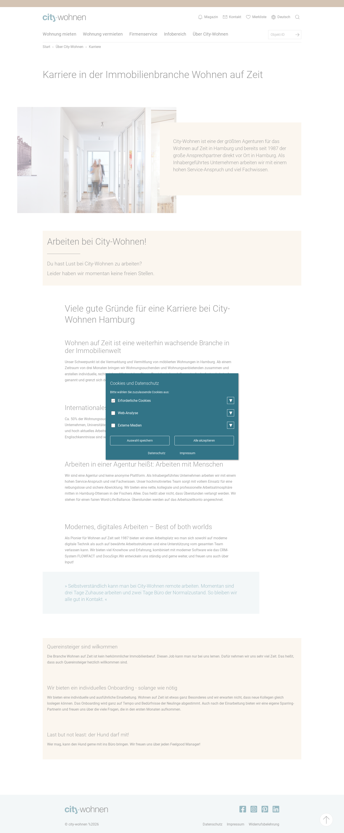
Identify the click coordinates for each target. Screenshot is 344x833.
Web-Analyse (128, 413)
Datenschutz (156, 453)
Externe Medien (130, 425)
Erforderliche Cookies (134, 400)
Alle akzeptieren (204, 440)
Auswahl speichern (140, 440)
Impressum (187, 453)
